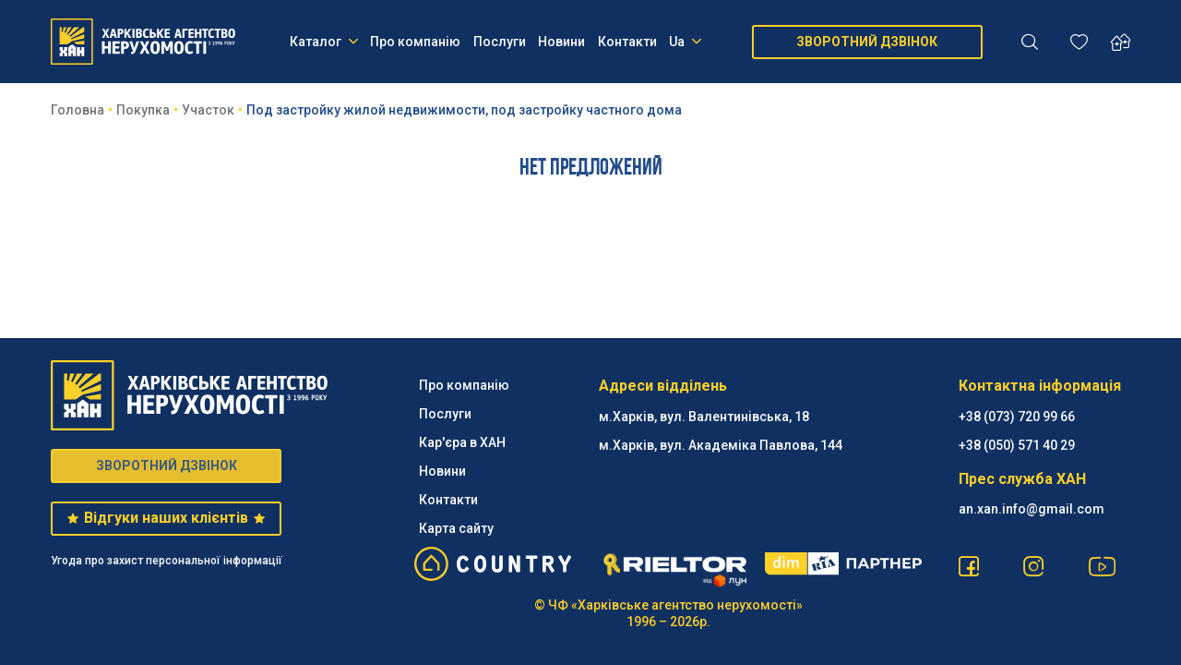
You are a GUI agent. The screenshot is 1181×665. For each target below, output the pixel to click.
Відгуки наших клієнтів (165, 517)
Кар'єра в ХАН (462, 442)
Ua (685, 41)
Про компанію (415, 41)
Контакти (627, 41)
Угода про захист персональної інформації (166, 560)
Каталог (324, 41)
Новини (561, 41)
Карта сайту (456, 528)
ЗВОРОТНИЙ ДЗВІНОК (866, 41)
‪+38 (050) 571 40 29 (1017, 445)
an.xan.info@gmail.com (1031, 509)
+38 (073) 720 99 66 (1017, 416)
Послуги (499, 41)
